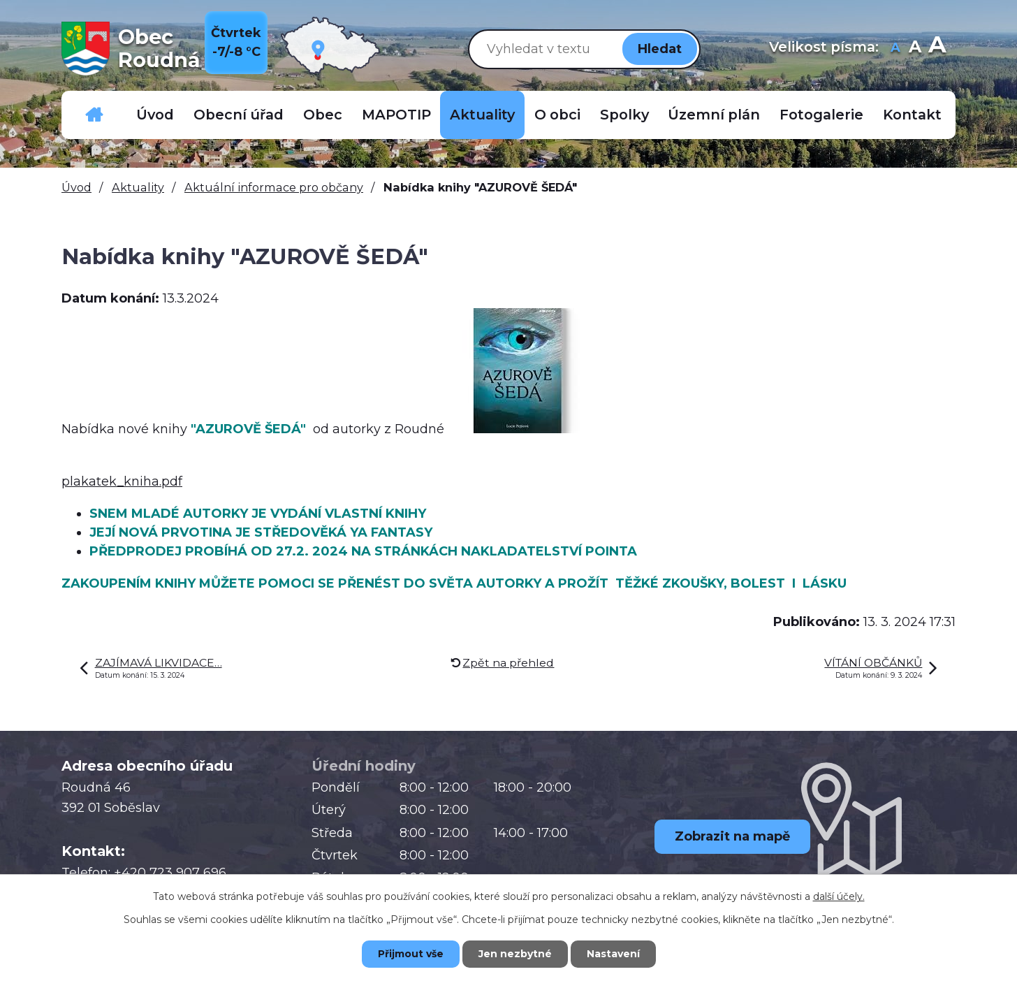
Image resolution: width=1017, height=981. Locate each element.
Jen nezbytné (515, 953)
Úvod (155, 114)
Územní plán (714, 114)
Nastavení (613, 953)
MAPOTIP (396, 114)
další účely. (839, 896)
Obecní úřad (238, 114)
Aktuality (482, 114)
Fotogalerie (821, 114)
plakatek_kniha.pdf (121, 481)
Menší (895, 48)
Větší (937, 48)
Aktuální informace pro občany (273, 187)
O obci (557, 114)
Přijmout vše (411, 953)
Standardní (914, 48)
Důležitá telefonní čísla (94, 115)
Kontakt (912, 114)
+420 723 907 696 (170, 872)
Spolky (624, 114)
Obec (322, 114)
